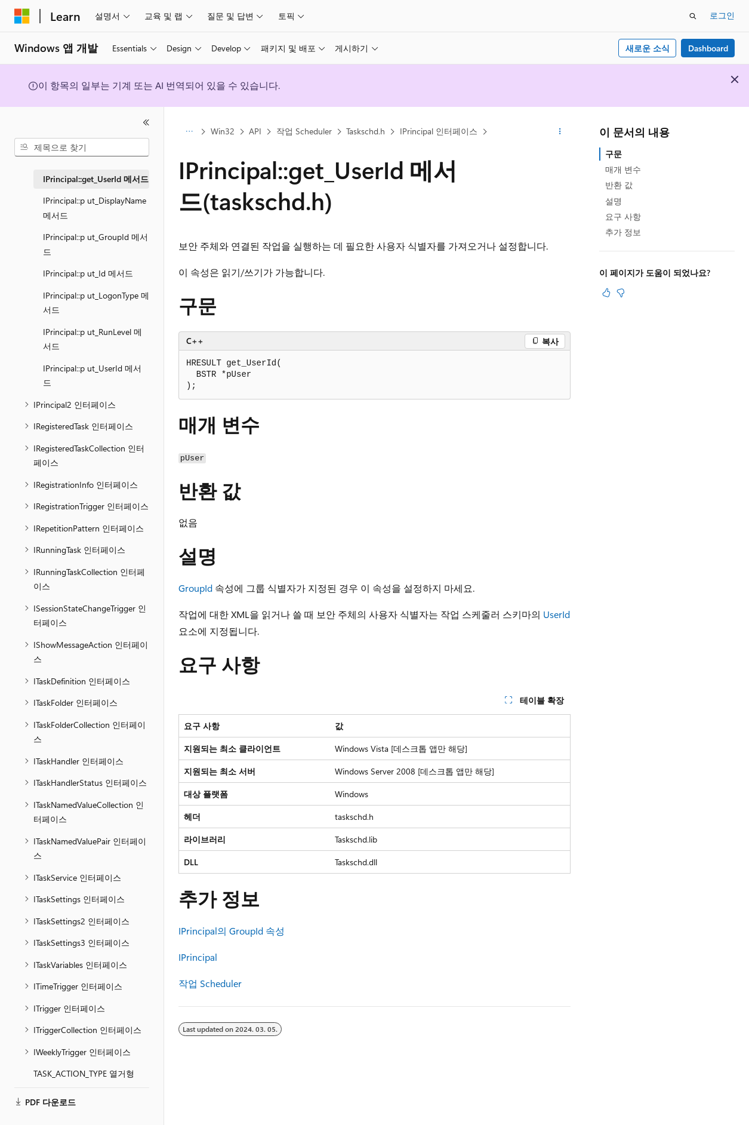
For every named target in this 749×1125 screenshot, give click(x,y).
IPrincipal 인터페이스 (438, 131)
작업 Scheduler (304, 131)
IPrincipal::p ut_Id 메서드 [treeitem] (88, 273)
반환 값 (619, 184)
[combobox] (81, 147)
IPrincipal (197, 957)
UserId (556, 614)
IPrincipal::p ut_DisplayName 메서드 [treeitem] (94, 208)
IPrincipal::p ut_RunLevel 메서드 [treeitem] (92, 339)
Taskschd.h (365, 131)
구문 (613, 153)
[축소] (146, 122)
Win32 (223, 131)
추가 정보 (623, 232)
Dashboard (708, 48)
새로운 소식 (647, 48)
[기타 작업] (560, 132)
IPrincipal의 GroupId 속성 (231, 930)
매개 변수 (623, 169)
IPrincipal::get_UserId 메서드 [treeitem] (96, 179)
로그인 (722, 15)
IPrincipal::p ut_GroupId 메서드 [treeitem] (95, 244)
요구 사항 (623, 216)
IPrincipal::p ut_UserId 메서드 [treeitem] (92, 375)
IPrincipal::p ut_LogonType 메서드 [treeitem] (96, 303)
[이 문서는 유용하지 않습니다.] (621, 292)
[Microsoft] (22, 16)
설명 (613, 201)
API (255, 131)
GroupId (195, 588)
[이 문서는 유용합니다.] (606, 292)
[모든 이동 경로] (188, 132)
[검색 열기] (693, 16)
